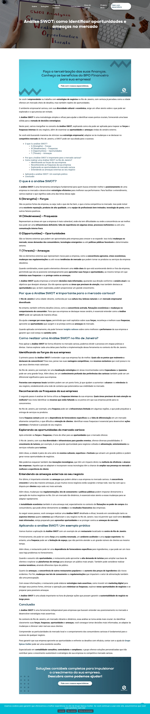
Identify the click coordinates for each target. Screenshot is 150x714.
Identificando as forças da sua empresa (48, 162)
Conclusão (29, 176)
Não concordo (71, 711)
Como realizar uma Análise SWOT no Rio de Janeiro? (48, 160)
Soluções (45, 6)
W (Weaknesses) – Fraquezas (44, 148)
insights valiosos (71, 329)
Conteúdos (75, 6)
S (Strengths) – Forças (41, 146)
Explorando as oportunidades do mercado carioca (53, 167)
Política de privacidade (85, 711)
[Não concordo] (147, 709)
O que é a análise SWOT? (36, 144)
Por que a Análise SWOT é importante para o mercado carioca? (53, 157)
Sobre (34, 6)
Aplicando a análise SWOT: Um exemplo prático (46, 174)
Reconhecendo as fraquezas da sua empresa (51, 165)
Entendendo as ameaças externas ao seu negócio (53, 169)
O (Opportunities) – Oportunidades (46, 151)
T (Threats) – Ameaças (41, 153)
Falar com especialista (117, 6)
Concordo (61, 711)
